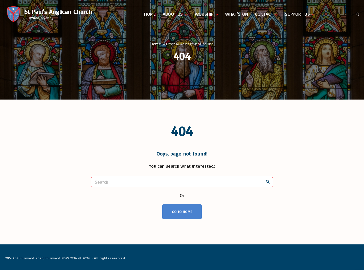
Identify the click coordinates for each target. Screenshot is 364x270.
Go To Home (182, 211)
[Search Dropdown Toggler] (357, 14)
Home (155, 43)
